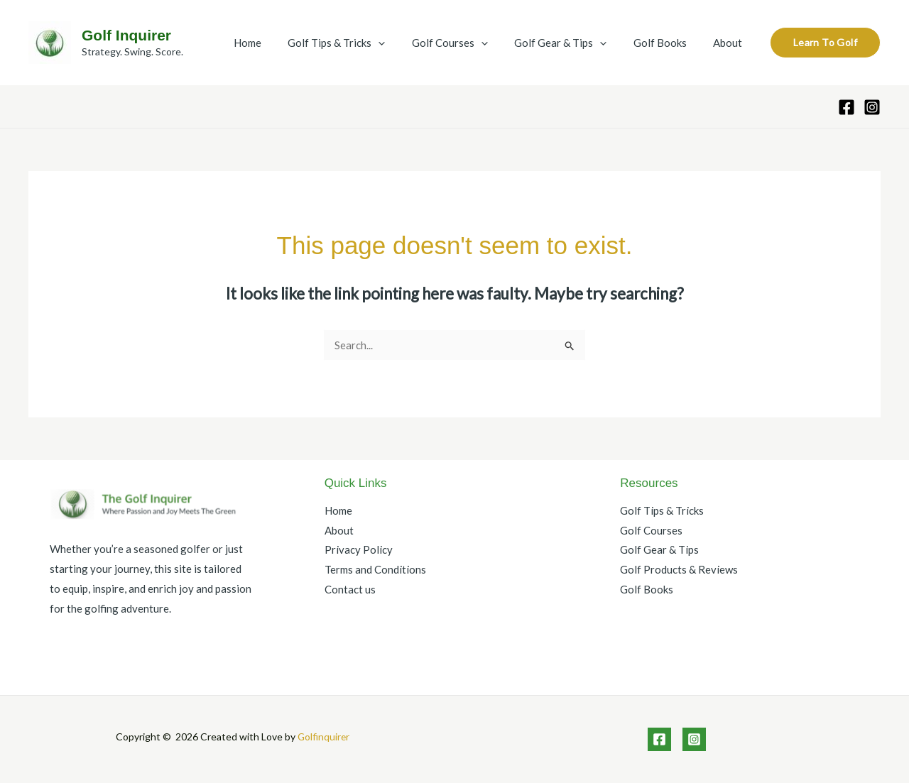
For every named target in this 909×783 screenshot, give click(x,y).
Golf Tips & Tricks (360, 42)
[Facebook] (846, 107)
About (730, 42)
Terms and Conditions (375, 569)
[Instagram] (872, 107)
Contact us (350, 589)
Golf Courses (468, 42)
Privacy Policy (359, 550)
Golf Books (668, 42)
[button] (825, 42)
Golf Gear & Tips (574, 42)
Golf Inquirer (126, 35)
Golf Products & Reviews (679, 569)
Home (276, 42)
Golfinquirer (323, 736)
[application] (402, 42)
